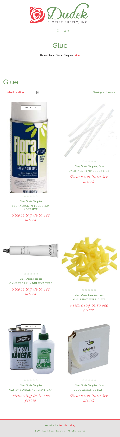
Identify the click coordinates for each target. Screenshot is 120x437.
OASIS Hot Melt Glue (89, 299)
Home (43, 56)
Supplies (68, 56)
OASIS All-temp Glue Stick (89, 171)
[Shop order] (22, 92)
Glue (22, 201)
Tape (101, 166)
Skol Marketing (67, 425)
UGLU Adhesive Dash (89, 390)
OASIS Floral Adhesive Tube (30, 283)
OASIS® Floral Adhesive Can (30, 390)
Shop (51, 56)
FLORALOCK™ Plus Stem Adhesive (30, 207)
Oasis (59, 56)
